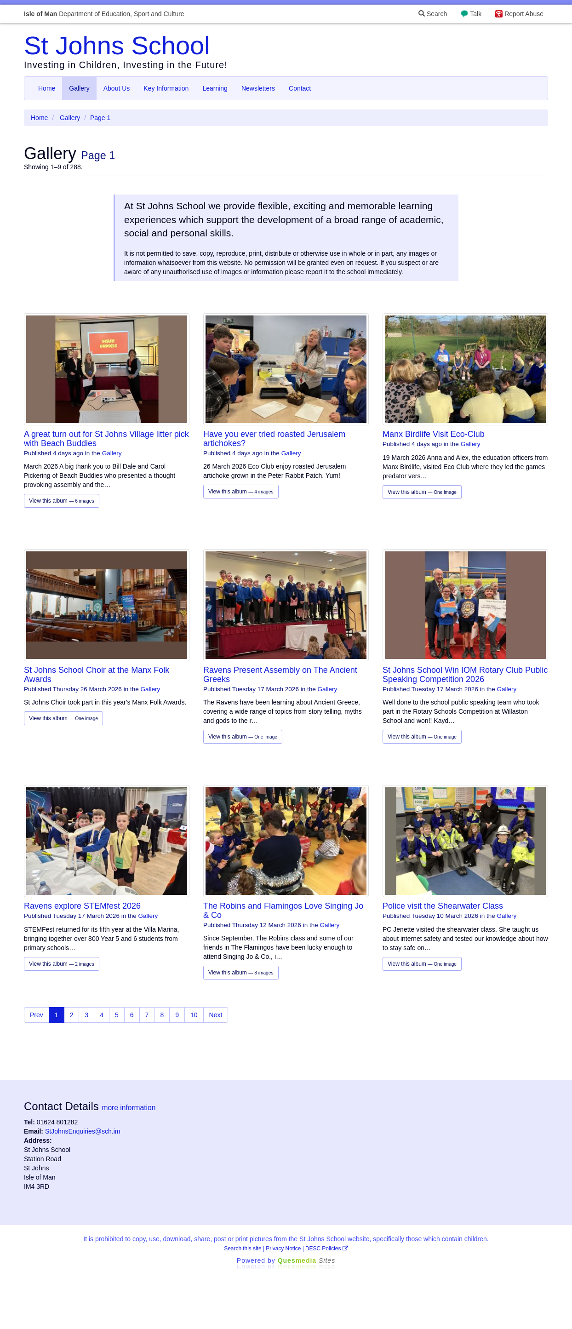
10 (194, 1015)
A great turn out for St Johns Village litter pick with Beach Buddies (106, 439)
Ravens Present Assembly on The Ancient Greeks (280, 674)
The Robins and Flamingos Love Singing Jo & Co (283, 910)
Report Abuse (523, 13)
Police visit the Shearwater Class (443, 906)
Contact (300, 88)
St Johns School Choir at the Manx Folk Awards (96, 674)
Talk (475, 13)
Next (216, 1015)
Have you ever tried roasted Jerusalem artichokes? (274, 439)
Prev (36, 1015)
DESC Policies (326, 1248)
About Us (116, 88)
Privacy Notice (283, 1248)
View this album (61, 501)
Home (46, 88)
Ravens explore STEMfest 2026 (82, 906)
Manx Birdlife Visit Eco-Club (434, 434)
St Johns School (117, 45)
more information (128, 1107)
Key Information (166, 88)
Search (432, 13)
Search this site (242, 1248)
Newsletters (258, 88)
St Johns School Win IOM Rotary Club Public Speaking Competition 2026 (465, 674)
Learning (215, 88)
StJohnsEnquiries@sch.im (82, 1131)
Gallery (79, 88)
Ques (307, 1260)
